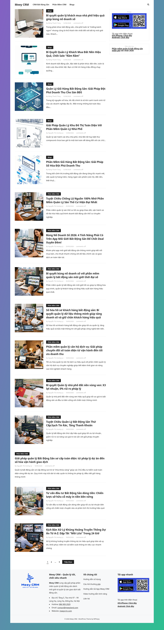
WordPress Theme (84, 626)
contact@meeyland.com (67, 615)
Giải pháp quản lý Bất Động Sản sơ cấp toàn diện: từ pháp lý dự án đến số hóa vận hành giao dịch (60, 465)
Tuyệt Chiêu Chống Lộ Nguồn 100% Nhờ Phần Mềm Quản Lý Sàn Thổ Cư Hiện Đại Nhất (75, 202)
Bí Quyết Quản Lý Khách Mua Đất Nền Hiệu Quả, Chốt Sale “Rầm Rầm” (73, 53)
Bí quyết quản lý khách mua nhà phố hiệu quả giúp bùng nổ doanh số (72, 17)
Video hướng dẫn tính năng (95, 601)
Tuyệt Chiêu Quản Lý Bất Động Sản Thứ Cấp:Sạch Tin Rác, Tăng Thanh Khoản (74, 429)
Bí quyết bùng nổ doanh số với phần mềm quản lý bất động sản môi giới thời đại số (75, 278)
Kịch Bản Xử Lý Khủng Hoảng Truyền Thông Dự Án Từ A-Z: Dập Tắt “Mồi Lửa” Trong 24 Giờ (74, 538)
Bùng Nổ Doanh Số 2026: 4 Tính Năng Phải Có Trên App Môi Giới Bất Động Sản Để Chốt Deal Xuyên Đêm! (74, 240)
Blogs (50, 11)
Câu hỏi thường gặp (92, 591)
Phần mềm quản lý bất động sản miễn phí (127, 50)
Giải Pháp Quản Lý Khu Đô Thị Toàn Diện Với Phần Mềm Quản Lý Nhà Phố (75, 127)
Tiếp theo (68, 569)
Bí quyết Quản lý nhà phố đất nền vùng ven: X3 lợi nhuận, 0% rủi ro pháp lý (74, 392)
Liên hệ (86, 606)
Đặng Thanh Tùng (54, 23)
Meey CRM (22, 4)
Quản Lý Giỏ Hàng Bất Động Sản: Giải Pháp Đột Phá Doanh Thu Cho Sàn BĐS (73, 90)
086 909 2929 (64, 611)
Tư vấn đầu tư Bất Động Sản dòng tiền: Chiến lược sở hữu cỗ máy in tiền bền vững (74, 501)
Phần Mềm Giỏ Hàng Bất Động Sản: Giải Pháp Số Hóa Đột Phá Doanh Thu (74, 163)
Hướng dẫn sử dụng (92, 586)
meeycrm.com (66, 618)
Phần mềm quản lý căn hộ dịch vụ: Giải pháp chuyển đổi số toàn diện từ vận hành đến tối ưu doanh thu (74, 355)
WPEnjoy (97, 626)
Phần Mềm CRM (53, 194)
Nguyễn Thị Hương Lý (55, 133)
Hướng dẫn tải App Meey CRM (96, 596)
